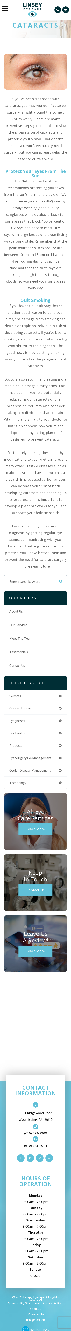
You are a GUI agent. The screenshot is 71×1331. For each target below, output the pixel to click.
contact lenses (20, 708)
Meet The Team (20, 638)
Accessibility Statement (24, 1303)
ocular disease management (30, 770)
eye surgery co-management (30, 758)
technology (17, 783)
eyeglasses (17, 721)
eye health (17, 733)
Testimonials (18, 652)
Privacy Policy (52, 1303)
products (15, 745)
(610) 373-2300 (35, 1133)
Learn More (35, 829)
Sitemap (35, 1309)
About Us (16, 611)
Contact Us (17, 665)
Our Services (18, 625)
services (15, 696)
